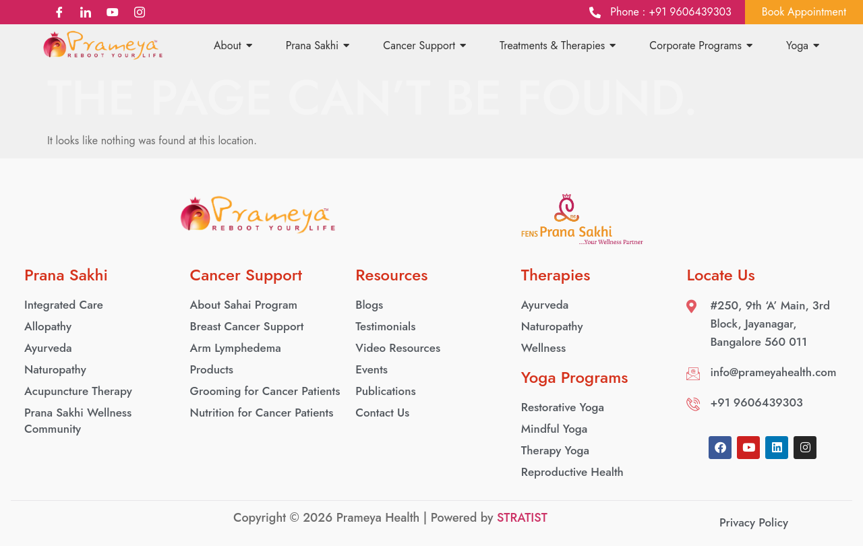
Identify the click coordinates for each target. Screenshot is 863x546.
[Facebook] (59, 12)
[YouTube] (113, 12)
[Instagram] (139, 12)
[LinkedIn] (86, 12)
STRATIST (522, 517)
